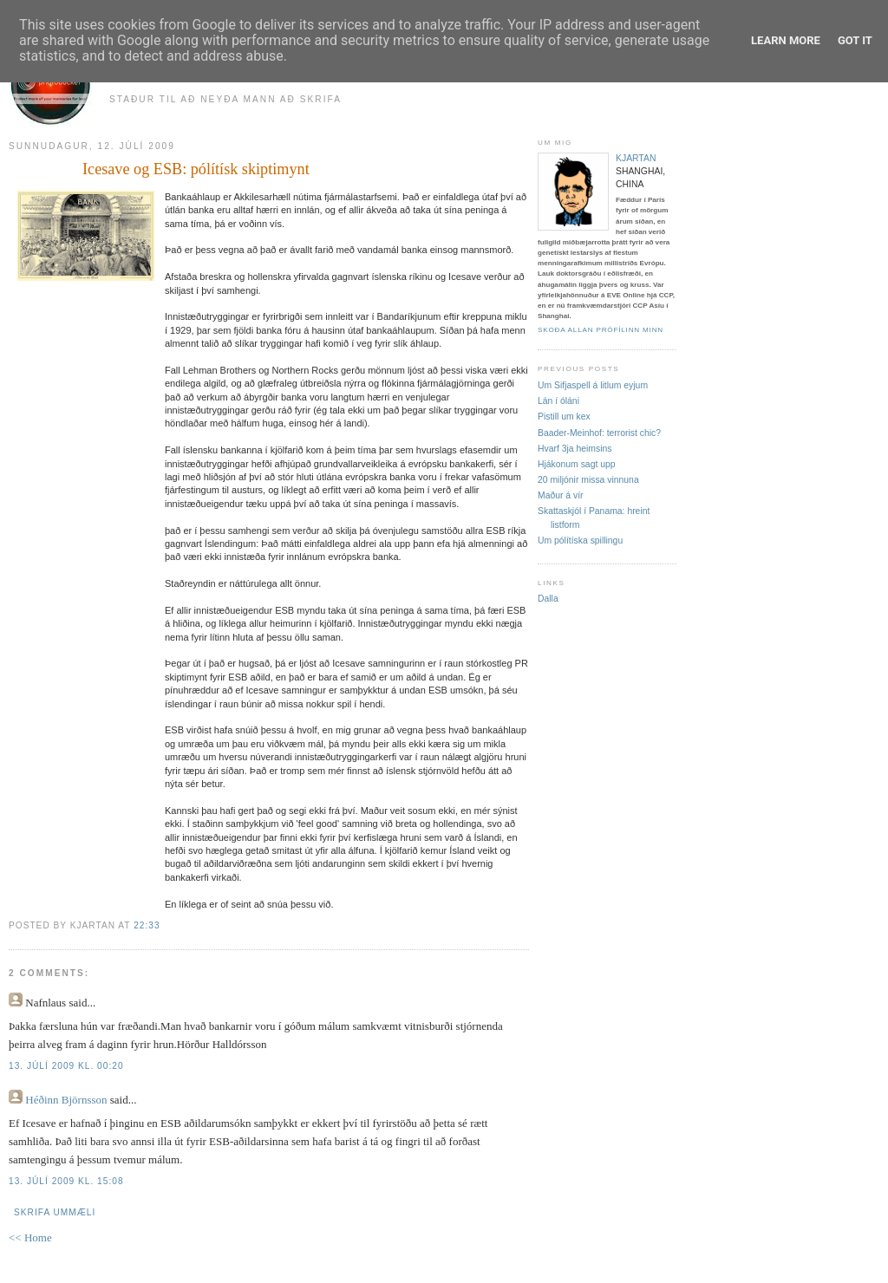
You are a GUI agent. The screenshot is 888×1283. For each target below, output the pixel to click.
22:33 (147, 925)
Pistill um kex (564, 416)
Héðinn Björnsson (66, 1099)
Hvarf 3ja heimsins (574, 448)
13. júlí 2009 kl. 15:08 (66, 1181)
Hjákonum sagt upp (577, 464)
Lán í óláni (558, 401)
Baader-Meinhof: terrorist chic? (599, 433)
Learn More (785, 40)
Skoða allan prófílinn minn (600, 330)
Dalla (548, 598)
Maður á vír (561, 495)
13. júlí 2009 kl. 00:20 (66, 1066)
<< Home (30, 1237)
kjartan (636, 158)
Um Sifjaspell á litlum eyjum (593, 385)
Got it (855, 40)
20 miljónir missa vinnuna (588, 480)
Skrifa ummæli (54, 1212)
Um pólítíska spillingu (580, 540)
